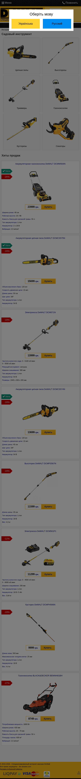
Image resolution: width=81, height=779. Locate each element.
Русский (57, 23)
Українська (26, 23)
